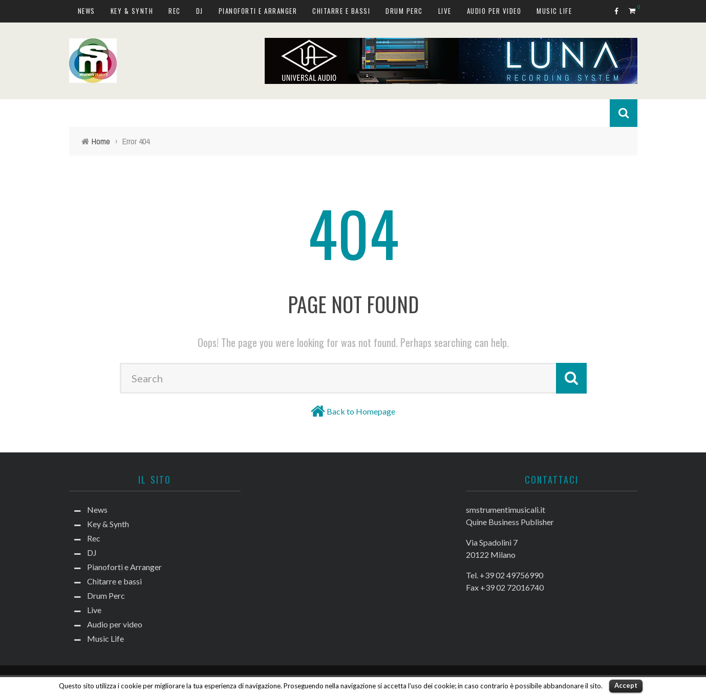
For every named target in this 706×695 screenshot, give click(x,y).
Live (445, 11)
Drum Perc (404, 11)
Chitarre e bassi (341, 11)
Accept (625, 685)
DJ (199, 11)
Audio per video (494, 11)
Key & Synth (132, 11)
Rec (174, 11)
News (86, 11)
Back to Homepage (361, 411)
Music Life (554, 11)
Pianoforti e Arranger (258, 11)
